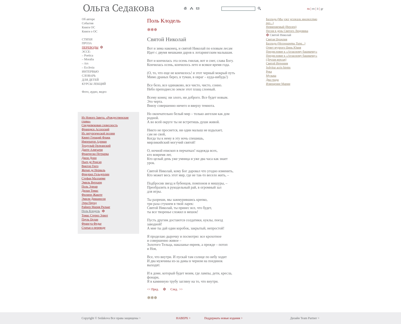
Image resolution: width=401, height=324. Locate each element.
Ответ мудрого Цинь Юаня (283, 47)
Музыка (271, 75)
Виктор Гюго (90, 166)
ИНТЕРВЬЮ (90, 71)
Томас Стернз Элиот (95, 215)
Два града (272, 80)
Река (269, 71)
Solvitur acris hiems (278, 67)
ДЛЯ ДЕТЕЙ (90, 80)
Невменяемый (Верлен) (281, 27)
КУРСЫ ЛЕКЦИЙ (94, 84)
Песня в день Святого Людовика (287, 31)
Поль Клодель (91, 211)
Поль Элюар (90, 186)
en (313, 8)
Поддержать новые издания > (223, 318)
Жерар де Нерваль (93, 170)
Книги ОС (88, 27)
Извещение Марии (278, 84)
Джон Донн (89, 158)
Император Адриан (94, 141)
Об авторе (88, 19)
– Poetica (87, 55)
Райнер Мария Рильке (96, 207)
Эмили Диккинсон (94, 199)
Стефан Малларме (93, 178)
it (318, 8)
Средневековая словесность (100, 125)
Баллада (285, 43)
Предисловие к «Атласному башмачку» (291, 51)
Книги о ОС (89, 31)
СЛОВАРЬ (89, 75)
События (87, 23)
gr (322, 8)
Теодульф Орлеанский (96, 145)
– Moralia (88, 59)
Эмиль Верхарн (92, 182)
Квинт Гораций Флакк (96, 137)
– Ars (85, 63)
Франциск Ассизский (95, 129)
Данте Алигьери (92, 150)
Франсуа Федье (92, 223)
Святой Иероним (277, 63)
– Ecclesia (88, 67)
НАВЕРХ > (183, 318)
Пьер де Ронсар (92, 162)
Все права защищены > (125, 318)
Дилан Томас (90, 190)
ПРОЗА (87, 43)
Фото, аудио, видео (94, 92)
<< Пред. (153, 289)
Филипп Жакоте (92, 194)
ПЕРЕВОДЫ (90, 47)
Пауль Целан (90, 219)
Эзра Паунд (89, 203)
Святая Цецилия (276, 39)
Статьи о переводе (93, 227)
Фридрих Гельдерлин (95, 174)
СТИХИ (87, 39)
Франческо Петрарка (95, 154)
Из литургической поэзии (98, 133)
